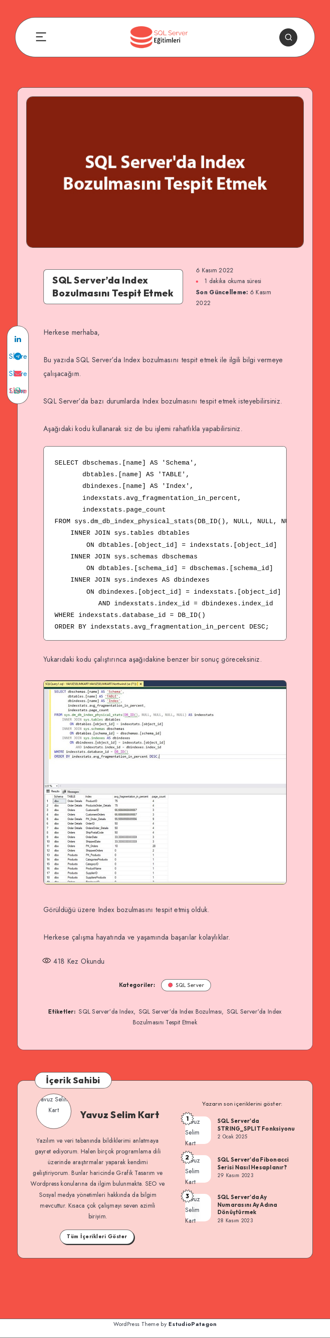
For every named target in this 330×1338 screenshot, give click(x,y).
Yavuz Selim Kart (119, 1115)
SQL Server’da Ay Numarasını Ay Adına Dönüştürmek (247, 1204)
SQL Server (186, 985)
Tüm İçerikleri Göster (97, 1236)
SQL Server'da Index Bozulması (180, 1011)
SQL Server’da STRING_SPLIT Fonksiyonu (256, 1124)
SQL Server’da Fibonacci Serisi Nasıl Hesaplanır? (253, 1163)
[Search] (288, 37)
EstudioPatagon (192, 1324)
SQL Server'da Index (106, 1011)
